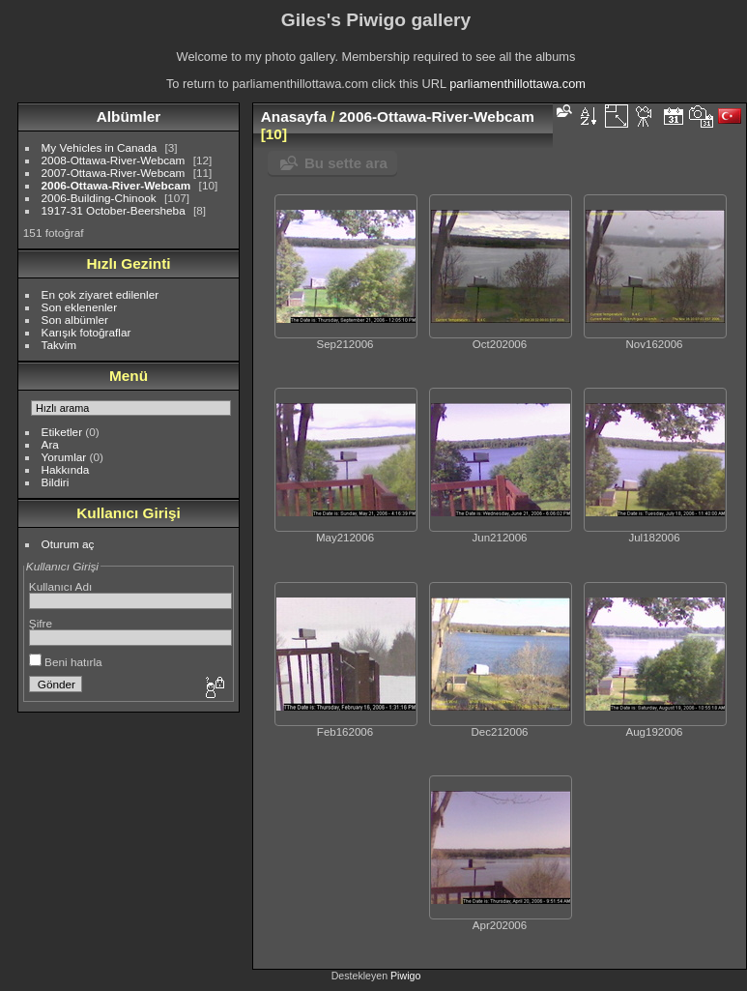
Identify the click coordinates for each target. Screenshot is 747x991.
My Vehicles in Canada (100, 147)
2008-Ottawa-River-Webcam (114, 160)
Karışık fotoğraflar (86, 332)
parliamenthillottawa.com (517, 83)
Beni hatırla (65, 662)
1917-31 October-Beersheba (114, 210)
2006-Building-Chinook (99, 197)
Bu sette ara (346, 163)
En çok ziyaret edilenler (100, 294)
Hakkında (66, 469)
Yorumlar (64, 457)
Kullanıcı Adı (60, 586)
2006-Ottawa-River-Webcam (116, 185)
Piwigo (405, 975)
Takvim (59, 344)
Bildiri (56, 482)
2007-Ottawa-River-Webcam (114, 172)
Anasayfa (294, 116)
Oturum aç (68, 544)
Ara (50, 444)
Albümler (129, 116)
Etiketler (62, 431)
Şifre (40, 623)
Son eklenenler (80, 307)
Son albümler (75, 319)
